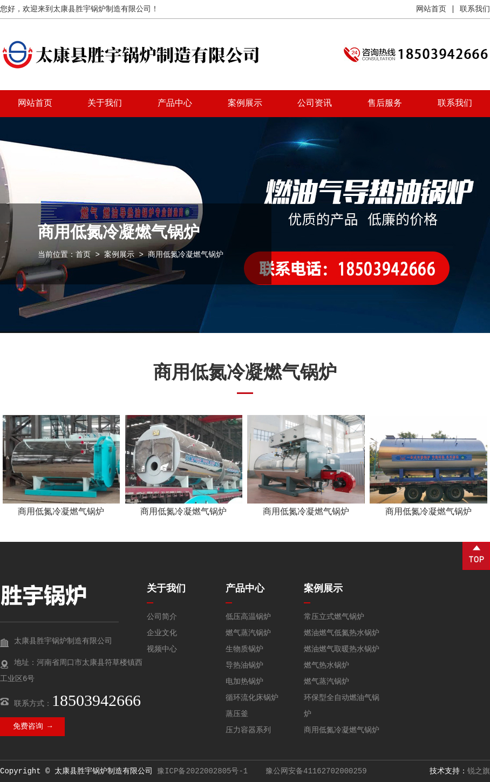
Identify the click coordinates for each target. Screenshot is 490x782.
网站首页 (431, 9)
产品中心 (175, 103)
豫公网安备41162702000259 (314, 771)
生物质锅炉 (244, 649)
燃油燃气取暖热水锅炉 (341, 649)
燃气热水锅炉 (326, 665)
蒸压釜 (237, 714)
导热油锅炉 (244, 665)
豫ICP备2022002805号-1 (202, 771)
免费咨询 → (32, 726)
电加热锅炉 (244, 681)
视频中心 (162, 649)
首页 (83, 254)
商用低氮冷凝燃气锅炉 (61, 512)
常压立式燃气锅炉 (334, 617)
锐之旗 (478, 771)
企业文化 (162, 633)
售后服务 (385, 103)
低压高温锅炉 (248, 617)
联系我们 (475, 9)
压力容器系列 (248, 730)
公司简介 (162, 617)
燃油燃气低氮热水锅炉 (341, 633)
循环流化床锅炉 (252, 697)
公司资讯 (314, 103)
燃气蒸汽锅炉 (248, 633)
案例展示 (245, 103)
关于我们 (104, 103)
